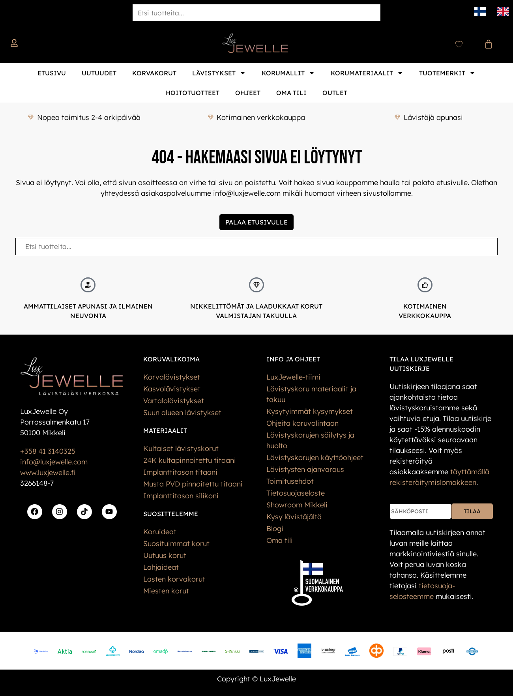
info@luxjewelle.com (54, 461)
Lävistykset (219, 73)
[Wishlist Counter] (458, 44)
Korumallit (288, 73)
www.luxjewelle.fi (47, 472)
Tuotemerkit (447, 73)
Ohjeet (247, 93)
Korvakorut (154, 73)
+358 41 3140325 (47, 451)
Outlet (334, 93)
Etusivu (51, 73)
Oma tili (291, 93)
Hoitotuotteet (192, 93)
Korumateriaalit (367, 73)
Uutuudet (99, 73)
